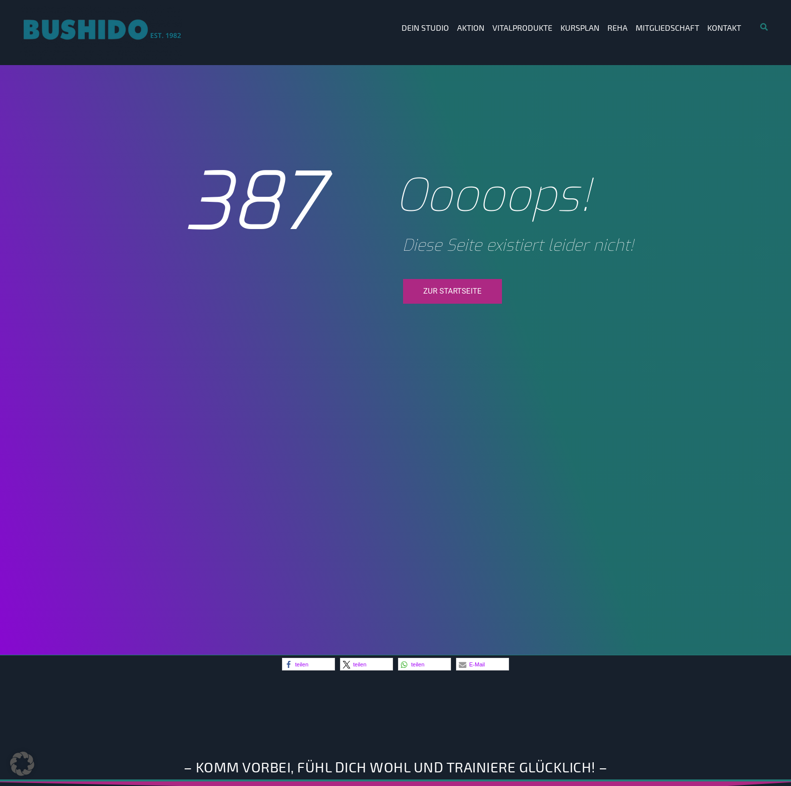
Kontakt (724, 27)
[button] (308, 664)
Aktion (470, 27)
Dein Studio (425, 27)
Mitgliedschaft (667, 27)
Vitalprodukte (522, 27)
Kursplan (579, 27)
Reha (617, 27)
